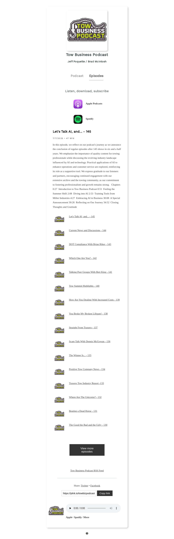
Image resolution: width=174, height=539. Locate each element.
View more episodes (87, 450)
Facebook (95, 485)
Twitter (84, 485)
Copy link (105, 493)
